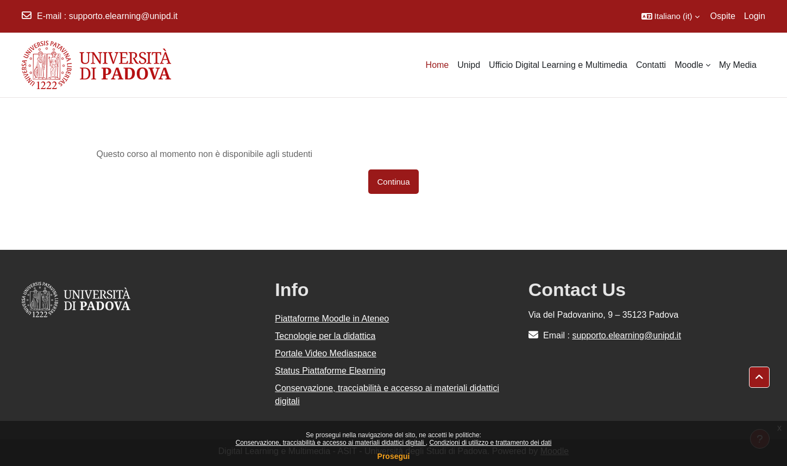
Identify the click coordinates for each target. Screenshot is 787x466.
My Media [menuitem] (738, 65)
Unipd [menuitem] (468, 65)
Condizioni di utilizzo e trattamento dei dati (491, 442)
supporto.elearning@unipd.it (123, 16)
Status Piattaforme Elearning (330, 370)
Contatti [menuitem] (651, 65)
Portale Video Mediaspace (325, 353)
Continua (393, 181)
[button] (670, 16)
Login (754, 16)
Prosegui (393, 456)
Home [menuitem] (437, 65)
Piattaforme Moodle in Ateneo (332, 318)
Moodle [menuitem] (689, 65)
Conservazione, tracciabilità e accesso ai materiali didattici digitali (331, 442)
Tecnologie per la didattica (325, 336)
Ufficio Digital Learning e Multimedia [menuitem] (558, 65)
